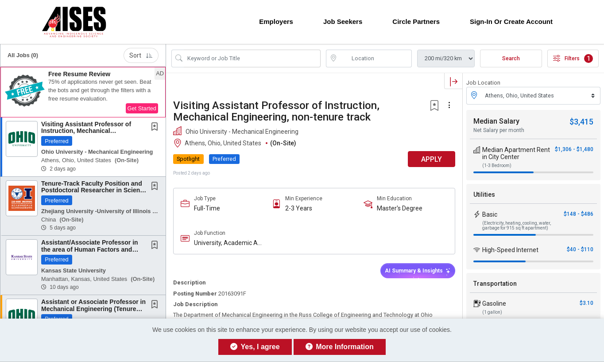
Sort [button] (141, 55)
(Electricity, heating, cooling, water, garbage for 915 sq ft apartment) (516, 225)
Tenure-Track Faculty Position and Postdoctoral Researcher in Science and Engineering (94, 190)
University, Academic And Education (229, 243)
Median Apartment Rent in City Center (516, 153)
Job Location (483, 82)
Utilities (484, 194)
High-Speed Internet (510, 249)
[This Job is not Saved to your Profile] (156, 127)
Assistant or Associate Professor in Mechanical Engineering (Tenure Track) (93, 308)
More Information (340, 346)
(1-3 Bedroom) (496, 165)
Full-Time (207, 208)
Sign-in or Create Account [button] (511, 21)
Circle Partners (416, 21)
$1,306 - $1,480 (574, 149)
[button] (83, 92)
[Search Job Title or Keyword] (252, 58)
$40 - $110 (580, 249)
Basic (489, 214)
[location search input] (375, 58)
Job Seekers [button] (342, 21)
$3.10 (586, 303)
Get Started (142, 108)
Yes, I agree (254, 346)
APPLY (431, 159)
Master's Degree (399, 208)
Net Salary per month (498, 130)
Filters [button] (573, 58)
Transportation (495, 283)
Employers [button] (276, 21)
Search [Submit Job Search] (511, 58)
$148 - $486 (578, 214)
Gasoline (494, 303)
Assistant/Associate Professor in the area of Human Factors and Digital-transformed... (89, 249)
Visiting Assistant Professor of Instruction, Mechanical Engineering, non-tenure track (86, 131)
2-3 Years (298, 208)
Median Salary (496, 121)
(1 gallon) (492, 312)
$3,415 (581, 121)
